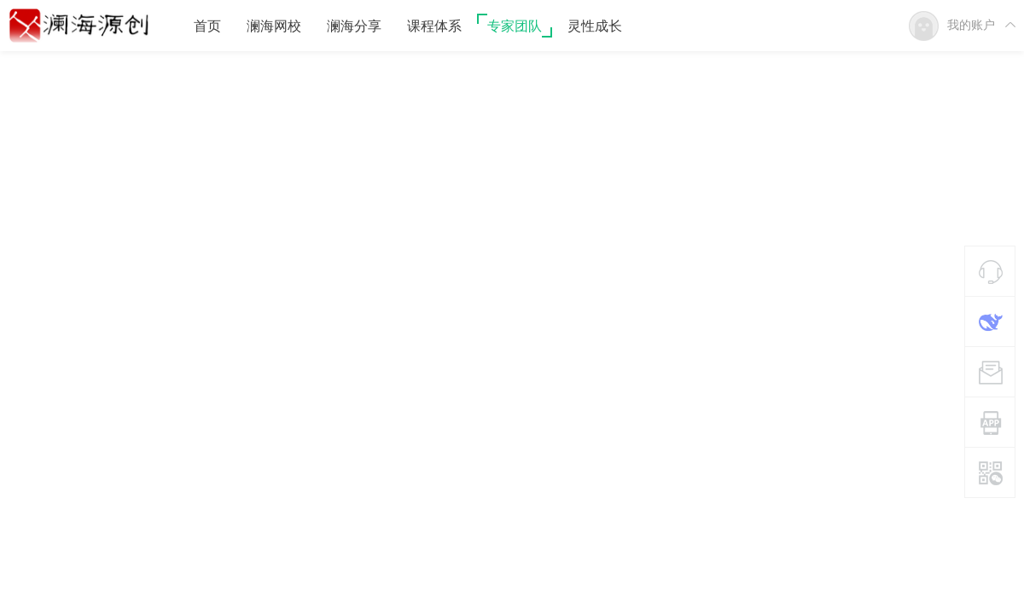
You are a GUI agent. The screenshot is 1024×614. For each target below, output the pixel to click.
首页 (207, 26)
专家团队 (514, 26)
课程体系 (434, 26)
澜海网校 (274, 26)
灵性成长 (594, 26)
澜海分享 (354, 26)
